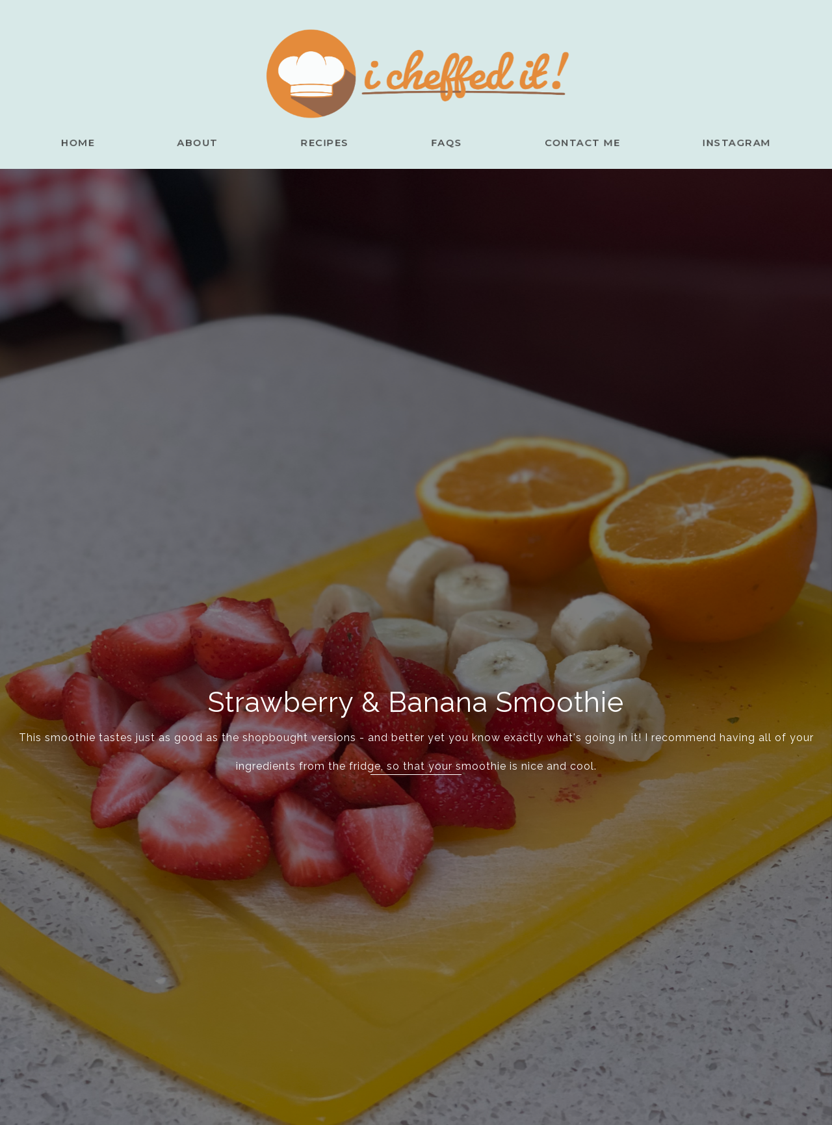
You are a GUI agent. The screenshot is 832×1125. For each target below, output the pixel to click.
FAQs (445, 141)
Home (100, 141)
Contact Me (571, 141)
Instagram (716, 141)
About (212, 141)
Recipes (330, 141)
